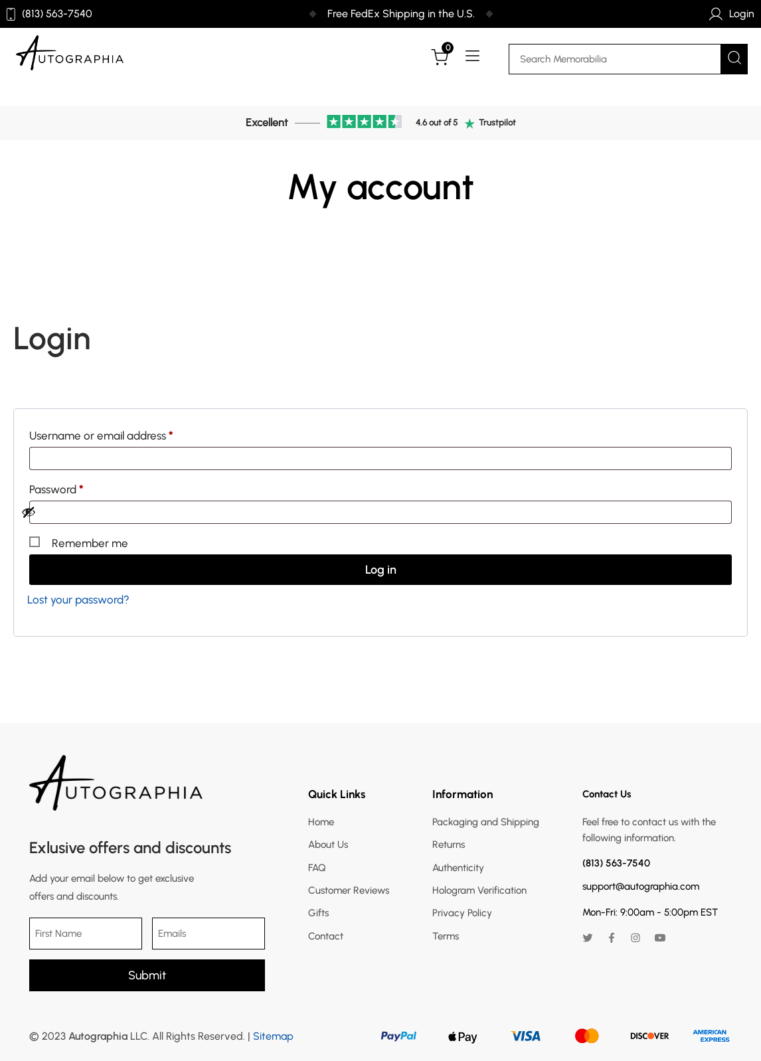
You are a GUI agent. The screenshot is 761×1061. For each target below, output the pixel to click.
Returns (448, 845)
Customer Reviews (348, 890)
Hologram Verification (479, 890)
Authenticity (458, 868)
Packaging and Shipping (485, 822)
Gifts (318, 913)
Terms (445, 936)
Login (731, 14)
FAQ (317, 868)
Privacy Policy (462, 913)
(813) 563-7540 (49, 14)
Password (78, 487)
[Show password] (372, 512)
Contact (325, 936)
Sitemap (273, 1036)
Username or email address (122, 433)
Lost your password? (78, 599)
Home (321, 822)
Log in (380, 569)
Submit (147, 975)
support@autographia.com (640, 886)
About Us (328, 845)
